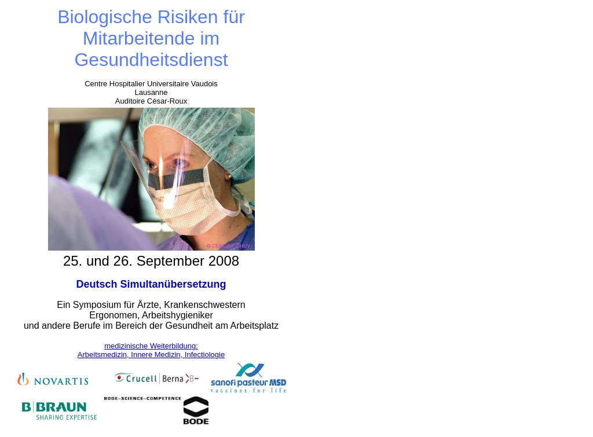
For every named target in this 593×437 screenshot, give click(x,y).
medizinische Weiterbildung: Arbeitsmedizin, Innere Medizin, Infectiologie (151, 350)
